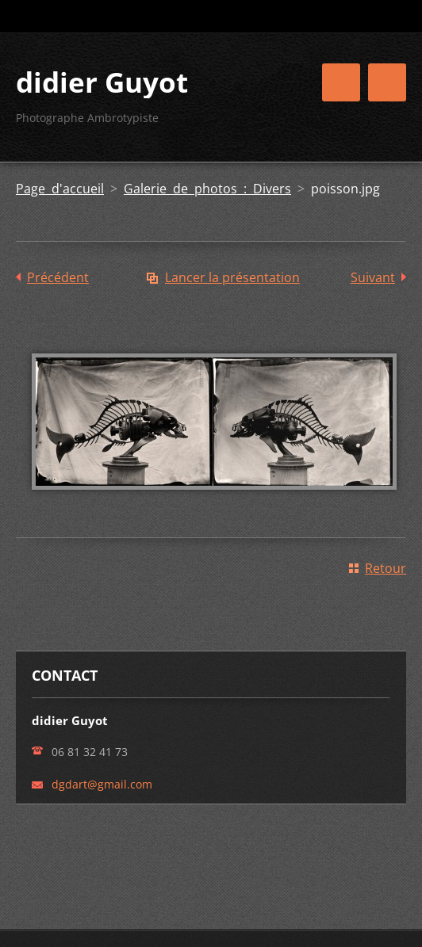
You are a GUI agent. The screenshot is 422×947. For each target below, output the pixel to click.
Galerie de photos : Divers (207, 188)
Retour (385, 568)
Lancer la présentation (232, 277)
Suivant (373, 277)
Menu (387, 82)
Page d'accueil (60, 188)
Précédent (58, 277)
